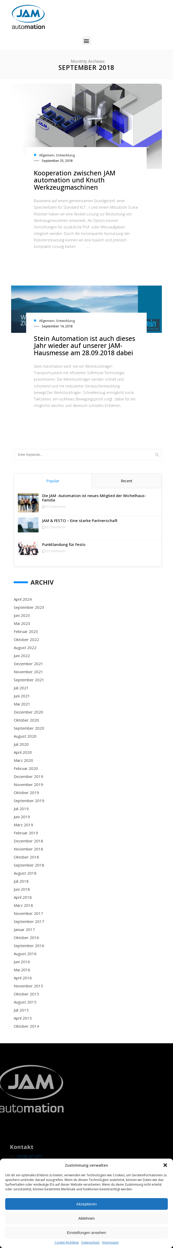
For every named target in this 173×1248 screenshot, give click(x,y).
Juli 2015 (21, 1010)
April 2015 (23, 1018)
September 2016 (29, 945)
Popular (52, 480)
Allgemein (46, 155)
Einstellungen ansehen (86, 1232)
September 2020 (29, 728)
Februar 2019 (26, 832)
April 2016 (23, 977)
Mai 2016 (22, 969)
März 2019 (23, 824)
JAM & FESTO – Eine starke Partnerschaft (80, 520)
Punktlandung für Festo (63, 544)
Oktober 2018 (26, 857)
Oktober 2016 (26, 937)
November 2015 (28, 985)
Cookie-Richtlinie (67, 1242)
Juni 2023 (22, 615)
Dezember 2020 (28, 712)
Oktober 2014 (26, 1026)
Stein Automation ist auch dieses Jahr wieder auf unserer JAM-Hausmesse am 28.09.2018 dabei (84, 345)
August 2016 (25, 953)
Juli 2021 (21, 687)
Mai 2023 (22, 623)
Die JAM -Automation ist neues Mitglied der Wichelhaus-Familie (94, 497)
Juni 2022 (22, 655)
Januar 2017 (24, 929)
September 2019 (29, 800)
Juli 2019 (21, 808)
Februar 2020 (26, 768)
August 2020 (25, 736)
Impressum (110, 1242)
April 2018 (23, 897)
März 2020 (23, 760)
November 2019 (28, 784)
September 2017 (29, 921)
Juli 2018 (21, 881)
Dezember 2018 (28, 840)
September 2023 (29, 607)
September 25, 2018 (57, 160)
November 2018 (28, 848)
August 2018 (25, 873)
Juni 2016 (22, 961)
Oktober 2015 (26, 993)
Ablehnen (86, 1218)
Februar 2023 (26, 631)
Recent (126, 480)
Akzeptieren (86, 1204)
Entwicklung (65, 155)
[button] (165, 1165)
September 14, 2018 (57, 326)
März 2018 (23, 905)
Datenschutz (90, 1242)
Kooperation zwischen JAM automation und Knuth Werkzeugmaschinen (74, 180)
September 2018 (29, 865)
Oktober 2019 (26, 792)
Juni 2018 (22, 889)
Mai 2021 (22, 703)
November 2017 (28, 913)
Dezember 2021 (28, 663)
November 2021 (28, 671)
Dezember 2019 (28, 776)
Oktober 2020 (26, 720)
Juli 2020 (21, 744)
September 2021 (29, 679)
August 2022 (25, 647)
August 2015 (25, 1002)
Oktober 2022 (26, 639)
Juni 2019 (22, 816)
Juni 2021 (22, 695)
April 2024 (23, 599)
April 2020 (23, 752)
